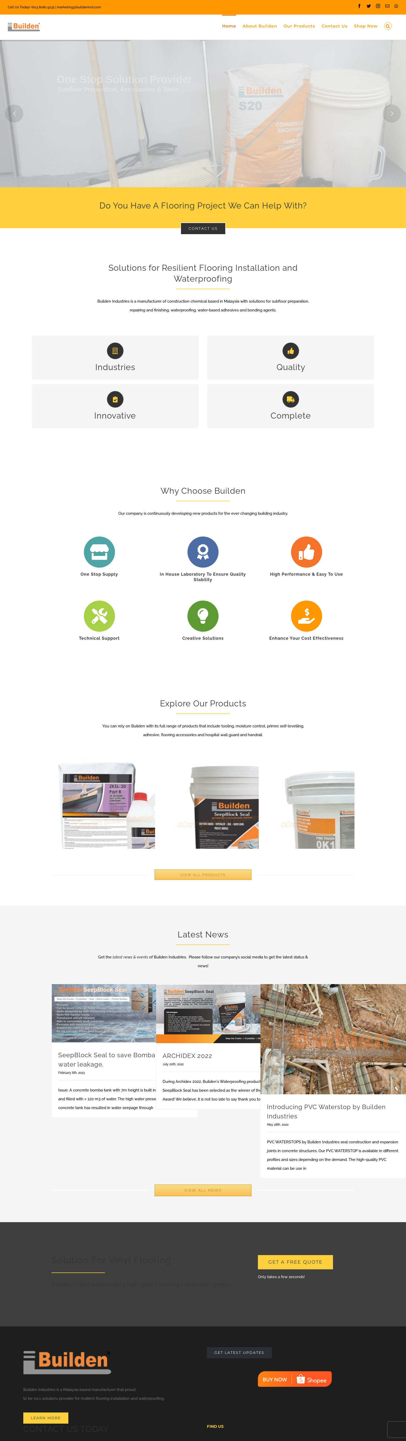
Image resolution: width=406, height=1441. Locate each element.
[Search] (388, 26)
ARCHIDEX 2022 (187, 1082)
